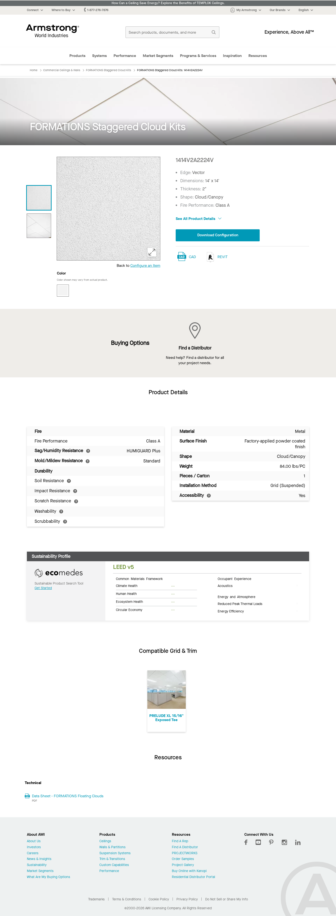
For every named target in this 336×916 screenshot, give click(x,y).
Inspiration (232, 55)
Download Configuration (217, 235)
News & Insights (39, 859)
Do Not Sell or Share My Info (226, 899)
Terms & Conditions (126, 899)
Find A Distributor (185, 847)
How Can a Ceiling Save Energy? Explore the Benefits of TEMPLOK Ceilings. (168, 3)
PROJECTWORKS (184, 853)
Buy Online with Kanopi (189, 871)
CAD (192, 256)
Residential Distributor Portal (193, 877)
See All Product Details (199, 218)
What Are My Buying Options (48, 877)
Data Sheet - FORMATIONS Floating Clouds (67, 795)
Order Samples (183, 859)
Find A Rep (180, 841)
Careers (32, 853)
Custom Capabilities (114, 865)
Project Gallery (183, 865)
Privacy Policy (187, 899)
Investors (34, 847)
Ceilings (105, 841)
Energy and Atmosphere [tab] (236, 596)
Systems (99, 55)
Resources (257, 55)
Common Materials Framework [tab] (139, 578)
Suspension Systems (115, 853)
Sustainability (37, 865)
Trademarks (96, 899)
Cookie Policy (159, 899)
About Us (34, 841)
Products (77, 55)
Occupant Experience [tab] (234, 578)
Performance (125, 55)
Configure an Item (145, 265)
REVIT (216, 257)
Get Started (43, 588)
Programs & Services (198, 55)
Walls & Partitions (112, 847)
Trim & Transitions (112, 859)
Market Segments (158, 55)
